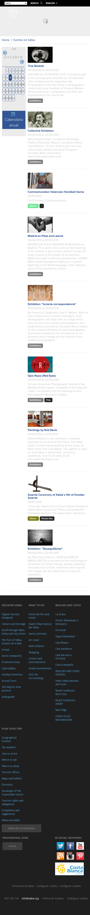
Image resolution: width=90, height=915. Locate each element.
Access (12, 846)
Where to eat (9, 759)
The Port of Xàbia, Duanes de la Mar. (12, 641)
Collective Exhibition (41, 131)
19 (19, 84)
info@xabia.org (30, 898)
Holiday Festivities (12, 674)
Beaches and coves (68, 605)
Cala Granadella (64, 664)
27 (23, 91)
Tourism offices (10, 772)
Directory (7, 784)
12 (19, 77)
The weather (9, 747)
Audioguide (8, 696)
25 (16, 91)
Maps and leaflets (12, 778)
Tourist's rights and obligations (12, 802)
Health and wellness (40, 668)
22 (7, 91)
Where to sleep (10, 766)
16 (10, 84)
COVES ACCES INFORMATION (63, 717)
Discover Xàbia (12, 605)
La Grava (60, 614)
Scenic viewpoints (12, 655)
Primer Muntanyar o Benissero (67, 622)
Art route (34, 640)
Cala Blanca (61, 642)
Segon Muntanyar (65, 636)
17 (13, 84)
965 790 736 (11, 898)
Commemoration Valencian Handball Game (56, 192)
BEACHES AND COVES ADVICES (67, 672)
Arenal (5, 649)
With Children (36, 646)
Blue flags (61, 710)
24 (13, 91)
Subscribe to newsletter (21, 828)
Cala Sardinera (63, 648)
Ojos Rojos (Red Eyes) (42, 376)
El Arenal (60, 630)
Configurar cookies (47, 886)
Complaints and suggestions (10, 812)
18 (16, 84)
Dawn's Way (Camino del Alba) (40, 625)
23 (10, 91)
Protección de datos (23, 886)
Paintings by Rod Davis (42, 430)
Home (5, 40)
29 (7, 97)
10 (13, 77)
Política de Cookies (53, 898)
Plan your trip (12, 728)
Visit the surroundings (36, 676)
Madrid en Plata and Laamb (45, 236)
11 (16, 77)
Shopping (34, 652)
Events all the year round (39, 615)
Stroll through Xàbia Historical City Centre (14, 631)
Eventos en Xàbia (24, 40)
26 (19, 91)
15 (7, 84)
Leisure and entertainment (37, 660)
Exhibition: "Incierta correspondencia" (52, 304)
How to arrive (9, 753)
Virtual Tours (9, 680)
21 (4, 91)
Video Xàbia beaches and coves (67, 682)
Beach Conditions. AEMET (65, 701)
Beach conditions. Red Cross (65, 692)
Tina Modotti (36, 66)
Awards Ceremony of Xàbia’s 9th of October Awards (56, 496)
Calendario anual (14, 120)
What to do (36, 605)
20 (23, 84)
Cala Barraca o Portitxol (63, 656)
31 (13, 97)
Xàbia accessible (11, 820)
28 (4, 97)
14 (4, 84)
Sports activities (38, 633)
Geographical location (9, 739)
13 (23, 77)
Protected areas (11, 662)
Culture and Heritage (14, 624)
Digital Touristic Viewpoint (11, 615)
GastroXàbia (8, 668)
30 (10, 97)
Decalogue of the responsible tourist (12, 792)
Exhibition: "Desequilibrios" (45, 549)
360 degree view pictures (11, 688)
